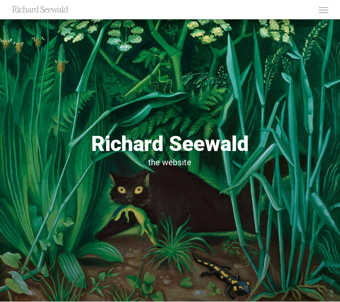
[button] (323, 9)
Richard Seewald (40, 9)
